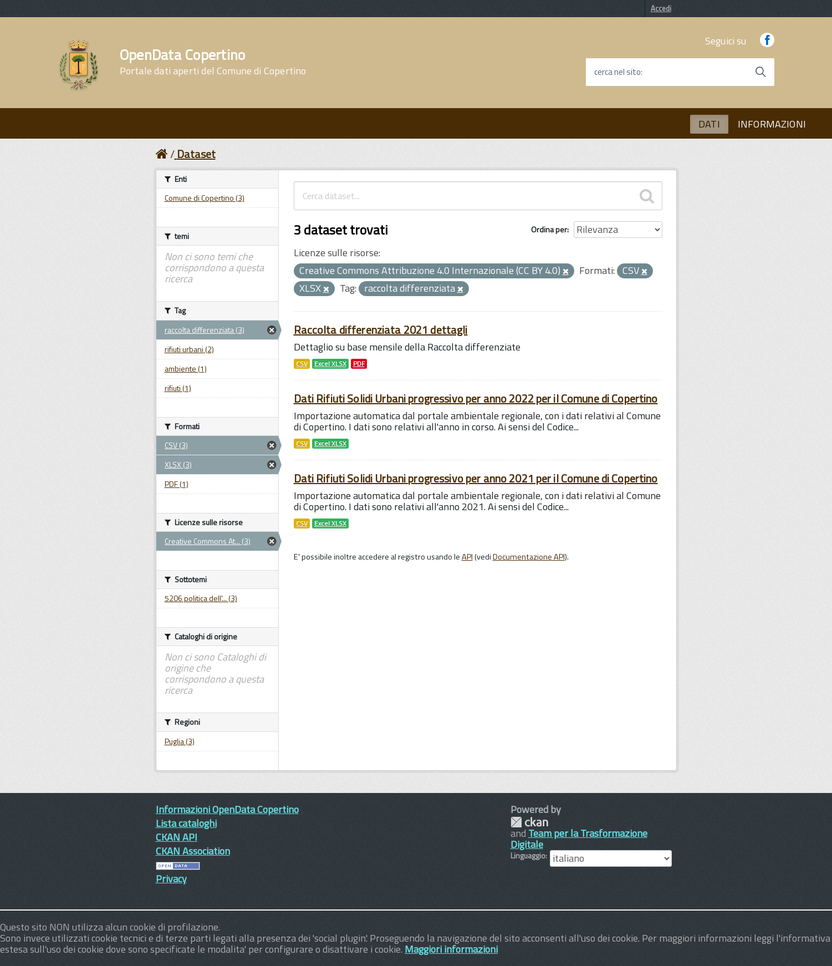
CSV (302, 364)
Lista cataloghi (186, 823)
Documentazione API (529, 557)
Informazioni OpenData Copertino (227, 809)
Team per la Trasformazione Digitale (579, 839)
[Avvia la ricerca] (760, 72)
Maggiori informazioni (451, 949)
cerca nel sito (617, 72)
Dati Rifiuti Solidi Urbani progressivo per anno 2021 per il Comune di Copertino (476, 478)
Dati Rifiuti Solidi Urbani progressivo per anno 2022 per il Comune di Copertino (476, 398)
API (467, 557)
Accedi (661, 8)
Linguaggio (528, 855)
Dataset (196, 153)
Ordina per (549, 229)
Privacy (171, 878)
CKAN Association (193, 850)
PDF (359, 364)
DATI (709, 123)
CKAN (529, 822)
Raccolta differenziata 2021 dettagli (381, 329)
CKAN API (176, 837)
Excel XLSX (330, 364)
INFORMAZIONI (772, 123)
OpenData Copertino (213, 62)
